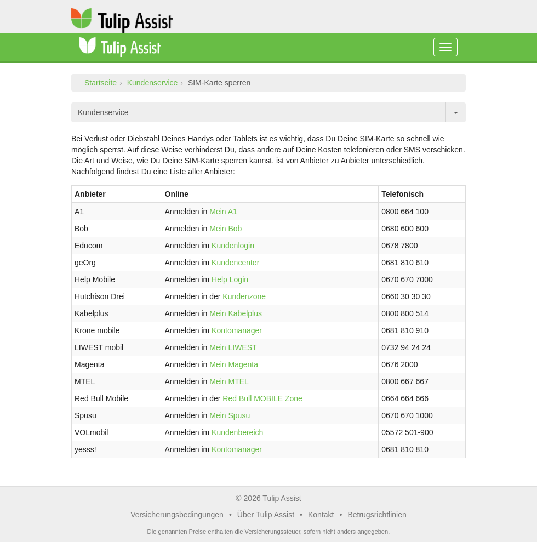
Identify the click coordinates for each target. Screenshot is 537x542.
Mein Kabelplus (235, 313)
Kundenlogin (233, 245)
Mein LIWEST (232, 347)
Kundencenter (235, 262)
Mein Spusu (229, 415)
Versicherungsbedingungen (177, 514)
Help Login (230, 279)
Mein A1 (223, 211)
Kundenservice (152, 82)
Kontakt (321, 514)
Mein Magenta (233, 364)
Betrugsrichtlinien (376, 514)
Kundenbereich (237, 432)
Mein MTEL (229, 381)
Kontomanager (237, 330)
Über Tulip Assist (265, 514)
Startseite (100, 82)
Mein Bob (225, 228)
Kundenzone (244, 296)
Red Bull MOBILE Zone (262, 398)
